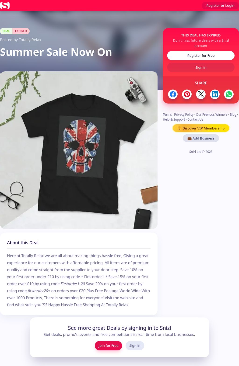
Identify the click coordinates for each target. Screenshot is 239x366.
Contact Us (195, 119)
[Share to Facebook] (173, 94)
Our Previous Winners (211, 114)
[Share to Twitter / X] (201, 94)
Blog (233, 114)
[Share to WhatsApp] (229, 94)
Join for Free (108, 345)
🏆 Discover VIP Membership (201, 128)
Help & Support (174, 119)
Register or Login (220, 5)
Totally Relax (30, 39)
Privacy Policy (183, 114)
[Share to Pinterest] (187, 94)
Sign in (200, 67)
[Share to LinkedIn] (215, 94)
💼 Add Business (200, 138)
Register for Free (200, 55)
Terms (167, 114)
